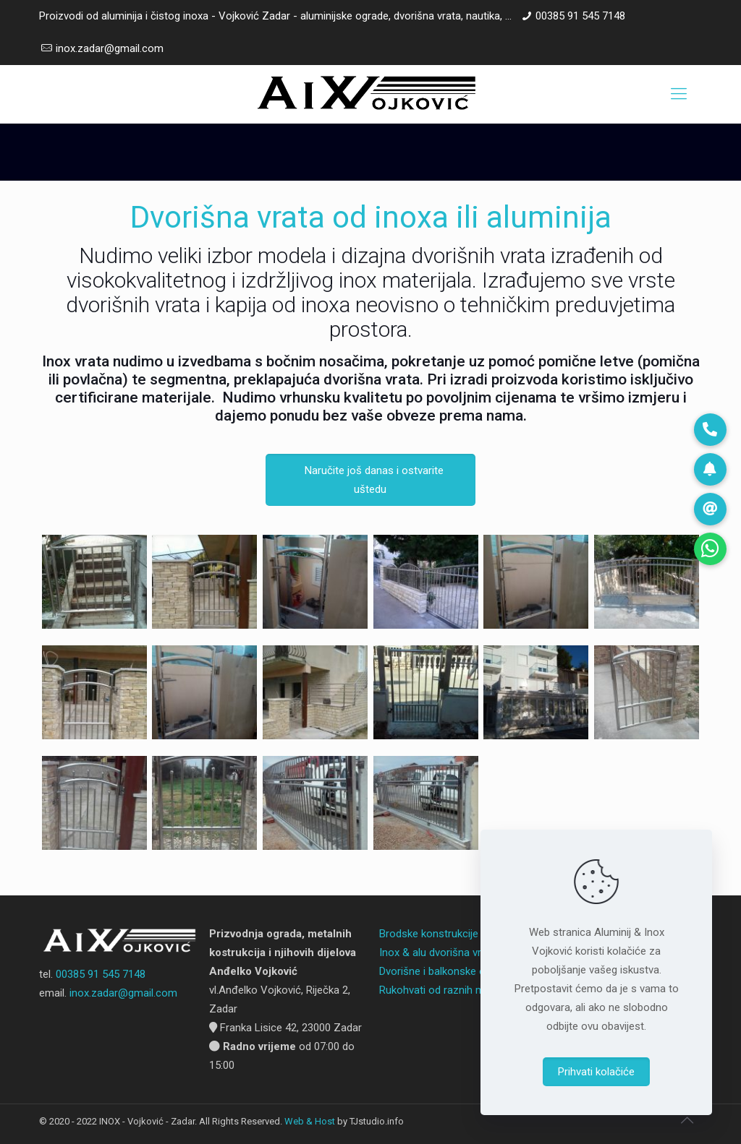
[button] (710, 549)
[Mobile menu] (678, 94)
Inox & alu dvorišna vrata (437, 952)
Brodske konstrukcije (428, 933)
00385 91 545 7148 (580, 15)
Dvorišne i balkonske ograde (445, 971)
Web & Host (309, 1121)
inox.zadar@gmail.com (110, 48)
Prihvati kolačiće (596, 1071)
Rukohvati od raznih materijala (450, 990)
